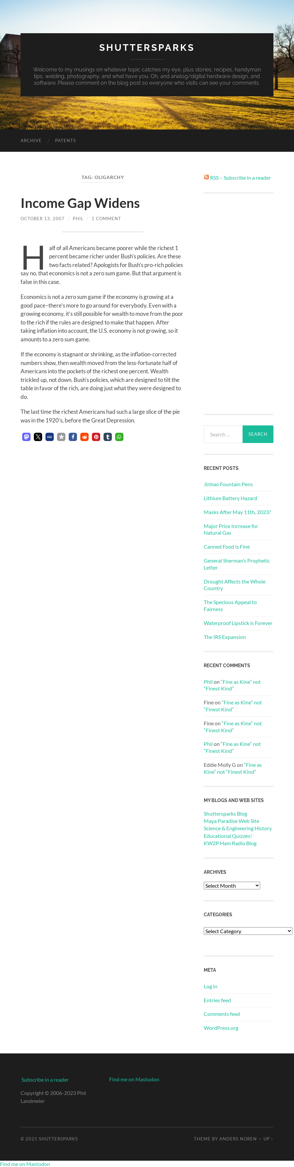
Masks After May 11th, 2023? (237, 512)
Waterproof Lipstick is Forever (238, 623)
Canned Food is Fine (227, 546)
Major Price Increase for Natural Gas (231, 529)
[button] (26, 437)
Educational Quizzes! (228, 836)
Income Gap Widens (80, 203)
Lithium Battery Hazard (230, 498)
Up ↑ (268, 1138)
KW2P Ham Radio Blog (230, 843)
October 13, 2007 (43, 218)
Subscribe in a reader (45, 1079)
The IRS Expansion (225, 637)
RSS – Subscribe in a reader (240, 177)
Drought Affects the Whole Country (234, 584)
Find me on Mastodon (134, 1079)
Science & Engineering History (238, 828)
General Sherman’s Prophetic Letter (237, 564)
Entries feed (217, 1000)
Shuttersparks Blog (225, 813)
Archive (31, 140)
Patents (65, 140)
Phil (78, 218)
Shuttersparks (147, 47)
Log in (210, 986)
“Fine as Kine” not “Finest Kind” (232, 685)
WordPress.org (221, 1028)
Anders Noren (238, 1138)
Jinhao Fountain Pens (228, 484)
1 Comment (106, 218)
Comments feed (222, 1014)
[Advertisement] (238, 303)
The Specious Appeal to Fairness (230, 605)
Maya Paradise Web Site (231, 821)
